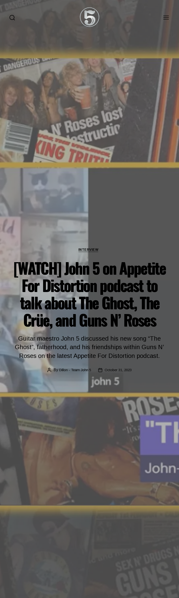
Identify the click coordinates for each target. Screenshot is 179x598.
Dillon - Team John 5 (74, 371)
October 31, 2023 (119, 371)
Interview (89, 250)
